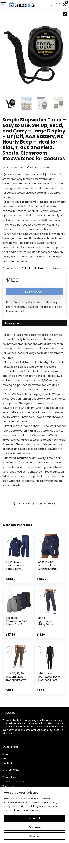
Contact (7, 763)
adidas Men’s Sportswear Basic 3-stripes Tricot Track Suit (49, 678)
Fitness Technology (24, 268)
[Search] (50, 4)
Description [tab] (12, 323)
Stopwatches (59, 268)
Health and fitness (43, 268)
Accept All (34, 818)
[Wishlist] (58, 4)
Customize (34, 827)
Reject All (34, 836)
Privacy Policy (10, 777)
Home (5, 754)
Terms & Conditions (13, 781)
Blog (4, 758)
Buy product (35, 291)
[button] (65, 14)
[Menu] (4, 4)
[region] (34, 815)
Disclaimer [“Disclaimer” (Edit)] (8, 786)
